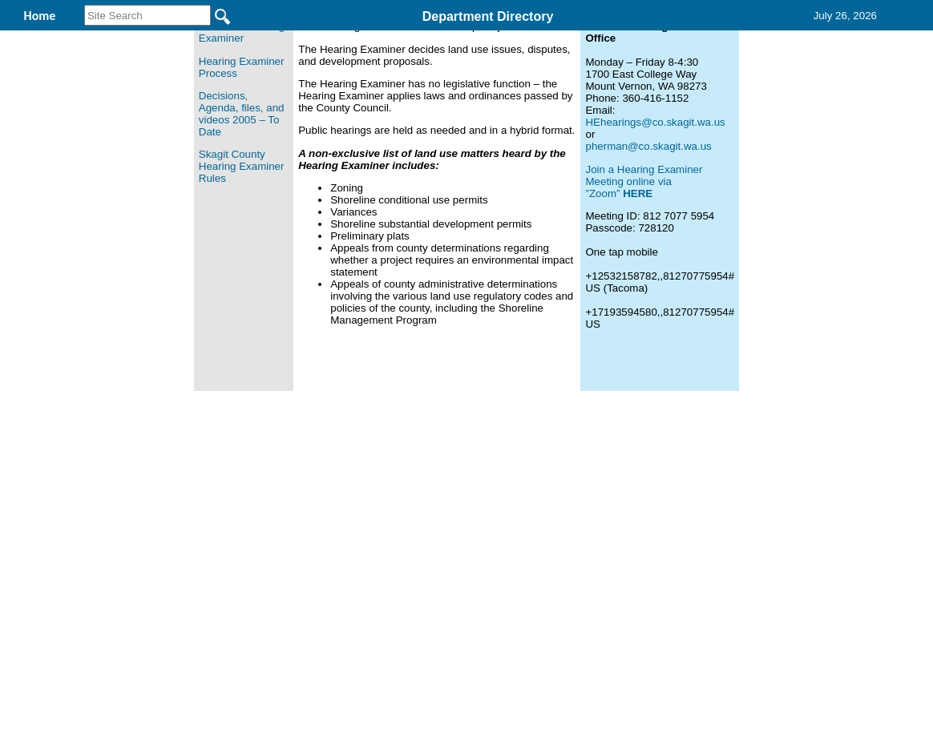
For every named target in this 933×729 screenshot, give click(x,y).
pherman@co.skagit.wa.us (648, 250)
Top (200, 503)
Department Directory (488, 16)
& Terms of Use (519, 503)
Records (570, 39)
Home (310, 503)
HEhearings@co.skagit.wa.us (655, 226)
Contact (665, 39)
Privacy (460, 503)
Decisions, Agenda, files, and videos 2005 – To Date (242, 218)
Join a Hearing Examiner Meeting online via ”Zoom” (643, 286)
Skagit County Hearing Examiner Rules (242, 270)
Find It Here (465, 39)
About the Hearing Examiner (242, 136)
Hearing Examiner (330, 39)
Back (248, 503)
